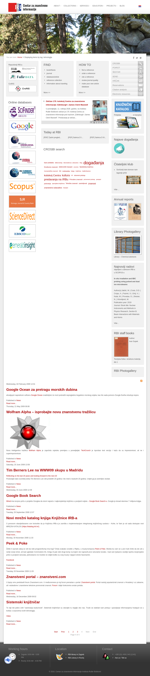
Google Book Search (23, 496)
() (30, 527)
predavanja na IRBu (56, 179)
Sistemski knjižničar (23, 602)
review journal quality (90, 80)
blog (81, 163)
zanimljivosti (83, 183)
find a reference (88, 70)
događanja (93, 163)
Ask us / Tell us (121, 658)
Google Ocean (36, 395)
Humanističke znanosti (51, 171)
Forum (55, 585)
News (18, 400)
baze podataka (49, 163)
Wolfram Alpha (34, 450)
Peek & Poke (16, 543)
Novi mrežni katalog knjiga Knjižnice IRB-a (41, 518)
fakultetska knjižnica (86, 167)
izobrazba (66, 171)
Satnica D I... (78, 137)
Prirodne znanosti (75, 179)
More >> (47, 93)
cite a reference (88, 77)
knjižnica (78, 171)
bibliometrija (58, 163)
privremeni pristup (89, 179)
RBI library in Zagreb (76, 654)
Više (115, 323)
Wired (8, 501)
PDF (46, 137)
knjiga (72, 171)
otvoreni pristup (79, 175)
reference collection (54, 80)
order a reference (88, 73)
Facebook (10, 560)
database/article (53, 77)
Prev (63, 632)
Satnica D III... (100, 137)
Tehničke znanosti (72, 183)
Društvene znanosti (51, 167)
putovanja (47, 183)
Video (8, 616)
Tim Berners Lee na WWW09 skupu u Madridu (44, 470)
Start (56, 632)
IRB (60, 171)
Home (19, 57)
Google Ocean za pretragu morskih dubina (41, 390)
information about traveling (57, 84)
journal (49, 73)
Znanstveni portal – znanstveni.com (36, 577)
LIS (72, 175)
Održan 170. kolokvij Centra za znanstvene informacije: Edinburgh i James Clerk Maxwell (67, 103)
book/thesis (51, 70)
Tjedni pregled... (55, 137)
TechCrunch (86, 450)
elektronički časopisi (65, 167)
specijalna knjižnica (58, 183)
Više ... (116, 190)
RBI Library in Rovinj (76, 658)
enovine (76, 167)
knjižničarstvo (86, 171)
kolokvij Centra (52, 175)
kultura (66, 175)
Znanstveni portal (88, 582)
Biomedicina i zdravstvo (71, 163)
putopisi (98, 179)
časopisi (65, 188)
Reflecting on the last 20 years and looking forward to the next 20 (31, 476)
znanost (92, 183)
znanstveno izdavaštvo (53, 188)
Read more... (11, 403)
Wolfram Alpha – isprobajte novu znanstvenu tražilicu (51, 412)
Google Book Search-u (98, 501)
